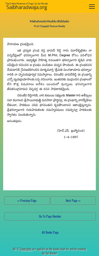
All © (22, 249)
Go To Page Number (50, 216)
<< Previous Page (26, 200)
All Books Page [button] (50, 232)
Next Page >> (73, 200)
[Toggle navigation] (92, 6)
